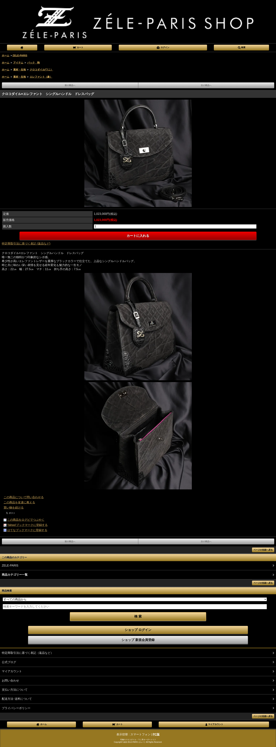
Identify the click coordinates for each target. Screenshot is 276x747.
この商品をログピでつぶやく (25, 519)
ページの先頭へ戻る (263, 550)
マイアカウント (12, 671)
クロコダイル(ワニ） (41, 69)
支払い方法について (15, 689)
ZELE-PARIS (20, 55)
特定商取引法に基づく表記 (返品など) (26, 243)
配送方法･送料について (17, 698)
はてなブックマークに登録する (27, 530)
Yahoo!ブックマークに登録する (27, 524)
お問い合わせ (10, 680)
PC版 (156, 734)
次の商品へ (206, 85)
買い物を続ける (14, 507)
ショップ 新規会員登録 (138, 640)
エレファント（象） (41, 76)
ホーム (5, 55)
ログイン (162, 47)
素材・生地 (19, 69)
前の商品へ (70, 85)
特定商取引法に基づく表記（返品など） (27, 652)
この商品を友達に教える (19, 502)
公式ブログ (9, 662)
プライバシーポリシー (16, 708)
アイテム (18, 62)
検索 (241, 47)
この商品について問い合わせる (24, 497)
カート (78, 47)
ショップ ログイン (138, 630)
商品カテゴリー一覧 (15, 574)
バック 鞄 (33, 62)
